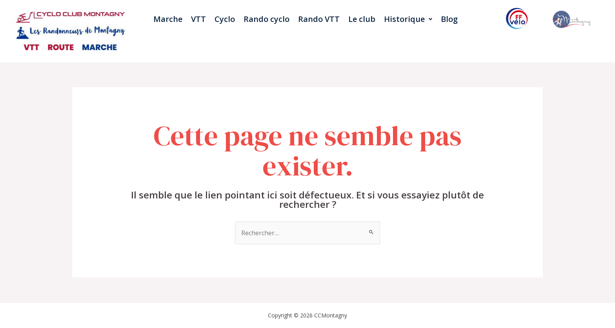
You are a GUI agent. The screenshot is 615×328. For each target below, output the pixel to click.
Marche (167, 19)
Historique (408, 19)
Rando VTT (319, 19)
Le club (361, 19)
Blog (449, 19)
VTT (198, 19)
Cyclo (225, 19)
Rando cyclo (266, 19)
